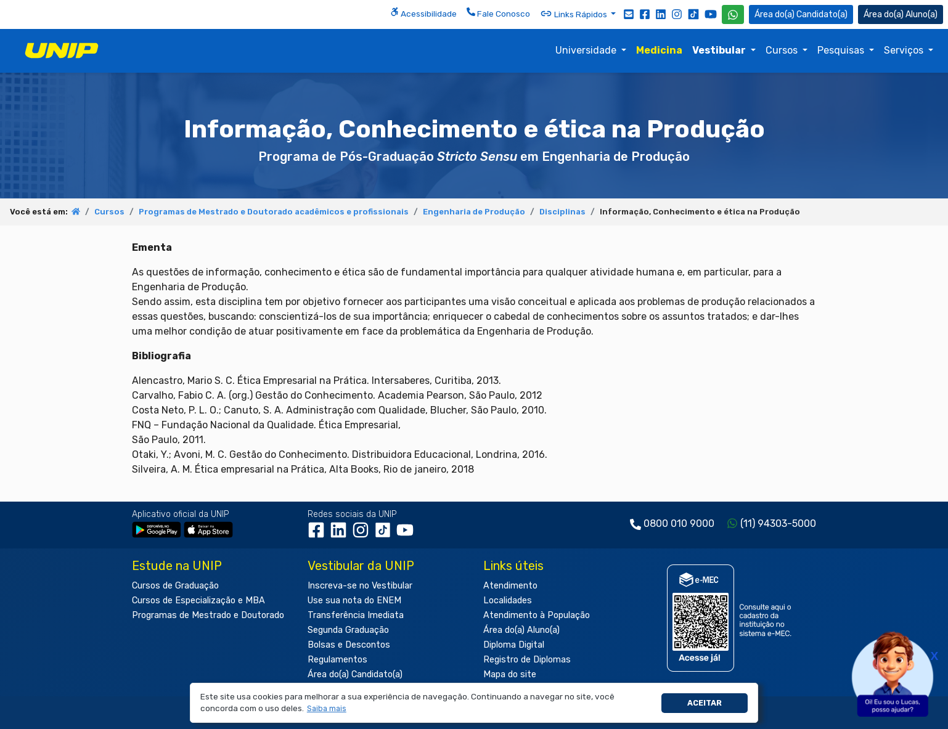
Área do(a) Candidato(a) (355, 674)
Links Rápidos (574, 13)
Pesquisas (842, 50)
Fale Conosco (498, 12)
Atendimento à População (536, 615)
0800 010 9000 (679, 523)
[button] (326, 709)
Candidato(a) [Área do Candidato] (801, 14)
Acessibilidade (423, 12)
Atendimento (510, 585)
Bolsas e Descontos (349, 645)
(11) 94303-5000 (778, 523)
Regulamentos (337, 659)
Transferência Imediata (356, 615)
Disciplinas (562, 211)
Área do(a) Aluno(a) (521, 630)
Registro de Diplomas (527, 659)
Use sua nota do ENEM (354, 600)
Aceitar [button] (704, 702)
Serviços (905, 50)
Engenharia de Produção (474, 211)
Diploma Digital (513, 645)
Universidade (587, 50)
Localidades (507, 600)
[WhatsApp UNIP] (733, 14)
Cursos (783, 50)
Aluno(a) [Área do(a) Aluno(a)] (901, 14)
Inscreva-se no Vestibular (360, 585)
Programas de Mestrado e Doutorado (208, 615)
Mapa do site (509, 674)
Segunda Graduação (348, 630)
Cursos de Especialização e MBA (198, 600)
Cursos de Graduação (175, 585)
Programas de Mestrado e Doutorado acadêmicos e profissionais (274, 211)
